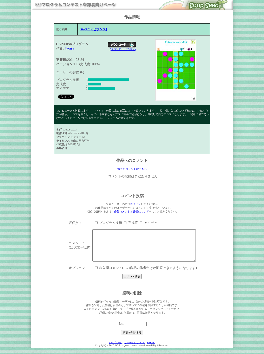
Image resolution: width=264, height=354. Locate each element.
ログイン (135, 204)
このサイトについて (134, 349)
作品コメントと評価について (131, 211)
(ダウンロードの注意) (123, 49)
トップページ (115, 349)
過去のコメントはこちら (132, 169)
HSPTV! (151, 349)
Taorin (69, 48)
